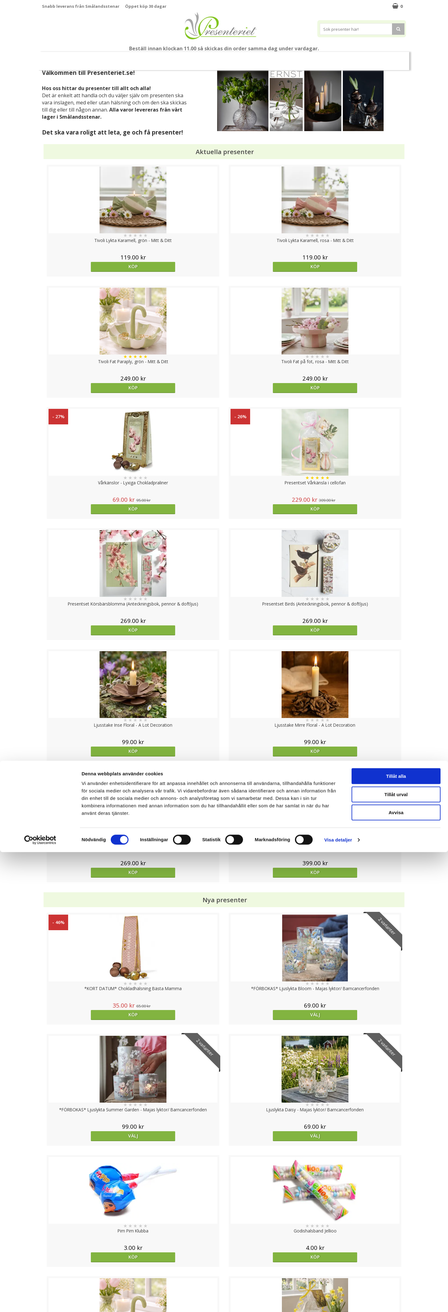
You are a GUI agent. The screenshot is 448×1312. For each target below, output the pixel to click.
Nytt (59, 59)
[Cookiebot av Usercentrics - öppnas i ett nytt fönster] (40, 1300)
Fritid (312, 58)
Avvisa (396, 1272)
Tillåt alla (396, 1236)
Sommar (162, 59)
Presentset (196, 58)
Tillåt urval (396, 1254)
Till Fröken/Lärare (127, 59)
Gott (337, 58)
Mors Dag (88, 58)
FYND (387, 59)
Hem (265, 58)
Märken (364, 58)
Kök (288, 58)
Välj (179, 651)
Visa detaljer (338, 1299)
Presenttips (233, 58)
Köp (87, 266)
